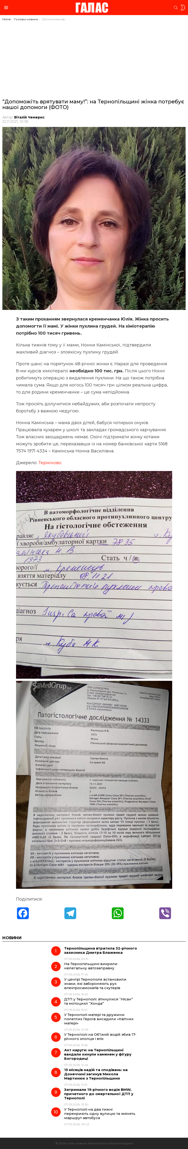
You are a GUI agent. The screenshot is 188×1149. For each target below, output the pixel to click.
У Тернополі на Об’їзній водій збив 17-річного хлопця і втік (100, 1036)
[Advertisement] (94, 56)
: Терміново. (49, 462)
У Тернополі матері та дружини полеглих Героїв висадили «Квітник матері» (99, 1018)
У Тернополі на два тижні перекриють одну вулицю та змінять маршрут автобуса (99, 1113)
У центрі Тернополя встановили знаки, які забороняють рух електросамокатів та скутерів (95, 983)
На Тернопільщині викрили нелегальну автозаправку (90, 966)
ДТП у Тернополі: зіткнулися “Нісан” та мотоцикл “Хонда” (98, 1001)
